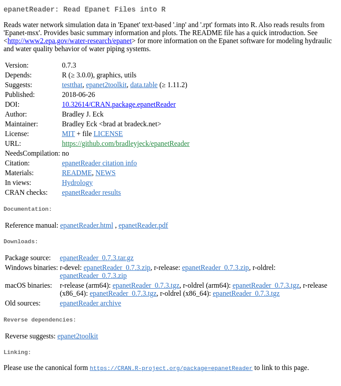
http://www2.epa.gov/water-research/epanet (70, 42)
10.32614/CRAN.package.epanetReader (118, 106)
